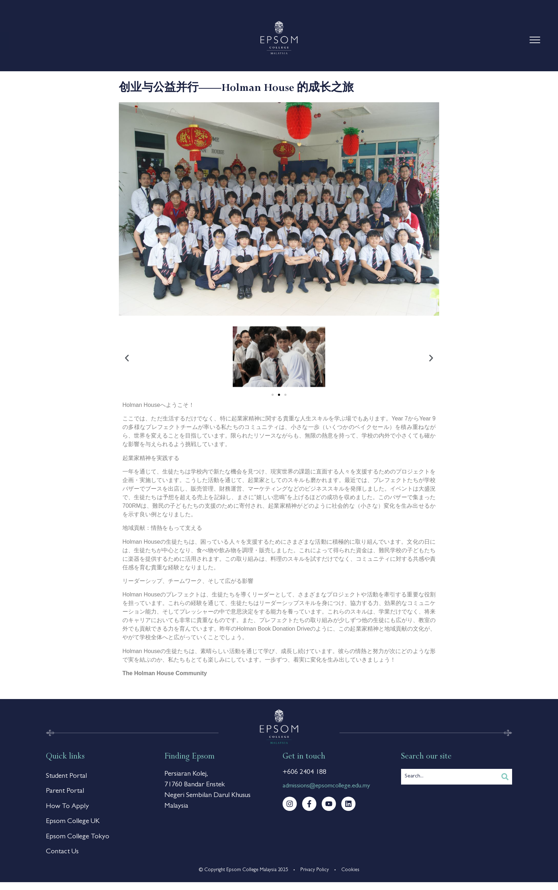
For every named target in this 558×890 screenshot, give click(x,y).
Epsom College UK (73, 826)
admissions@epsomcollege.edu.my (326, 786)
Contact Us (62, 859)
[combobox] (449, 777)
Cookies (350, 877)
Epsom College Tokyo (77, 842)
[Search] (505, 777)
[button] (126, 358)
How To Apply (67, 809)
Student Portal (66, 777)
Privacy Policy (314, 877)
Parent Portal (65, 793)
